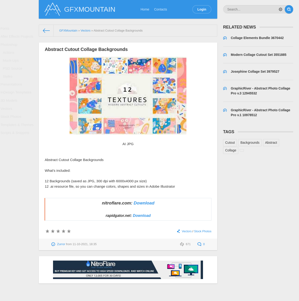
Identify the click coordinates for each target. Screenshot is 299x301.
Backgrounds (250, 142)
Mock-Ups (12, 67)
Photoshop (10, 48)
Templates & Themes (17, 143)
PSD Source (14, 76)
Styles (9, 85)
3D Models (10, 114)
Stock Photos (12, 133)
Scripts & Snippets (15, 152)
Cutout (230, 142)
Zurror (61, 244)
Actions (10, 58)
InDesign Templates (16, 105)
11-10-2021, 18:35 (85, 244)
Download (144, 203)
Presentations (12, 95)
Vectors (7, 124)
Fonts (6, 29)
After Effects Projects (17, 39)
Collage (230, 150)
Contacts (160, 9)
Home (145, 9)
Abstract (271, 142)
